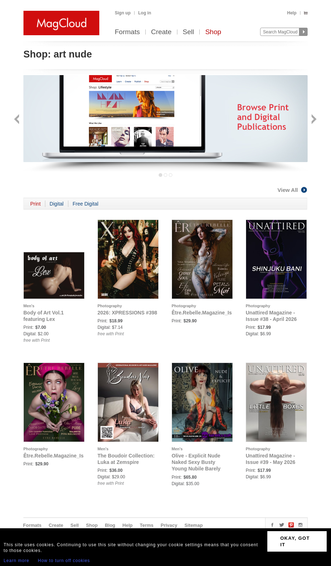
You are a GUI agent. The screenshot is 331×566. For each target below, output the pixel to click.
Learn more (16, 560)
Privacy (169, 525)
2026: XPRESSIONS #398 (127, 313)
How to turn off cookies (64, 560)
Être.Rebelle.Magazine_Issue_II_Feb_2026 (222, 313)
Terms (146, 525)
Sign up (123, 12)
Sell (188, 32)
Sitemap (194, 525)
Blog (110, 525)
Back (17, 120)
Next (313, 120)
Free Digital (86, 204)
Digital (57, 204)
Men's (29, 306)
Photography (110, 306)
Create (161, 32)
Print (35, 204)
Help (291, 12)
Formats (127, 32)
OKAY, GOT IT (295, 541)
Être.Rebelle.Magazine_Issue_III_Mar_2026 (74, 456)
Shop (213, 32)
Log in (144, 12)
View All (292, 190)
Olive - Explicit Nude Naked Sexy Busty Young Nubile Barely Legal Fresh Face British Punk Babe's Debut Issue (202, 468)
